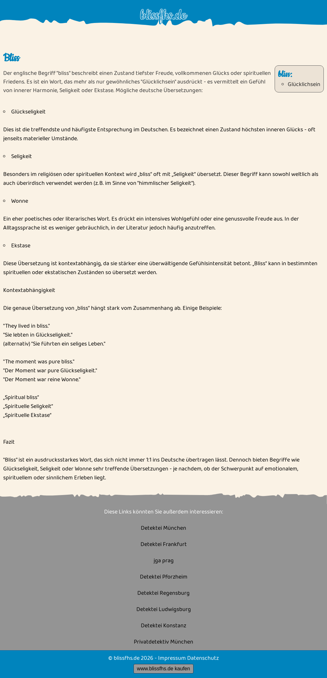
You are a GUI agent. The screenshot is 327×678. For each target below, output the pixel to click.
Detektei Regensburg (163, 593)
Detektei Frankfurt (164, 544)
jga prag (164, 561)
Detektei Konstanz (163, 626)
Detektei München (163, 528)
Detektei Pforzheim (163, 577)
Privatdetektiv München (163, 642)
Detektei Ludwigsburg (163, 609)
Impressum (172, 658)
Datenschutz (203, 658)
